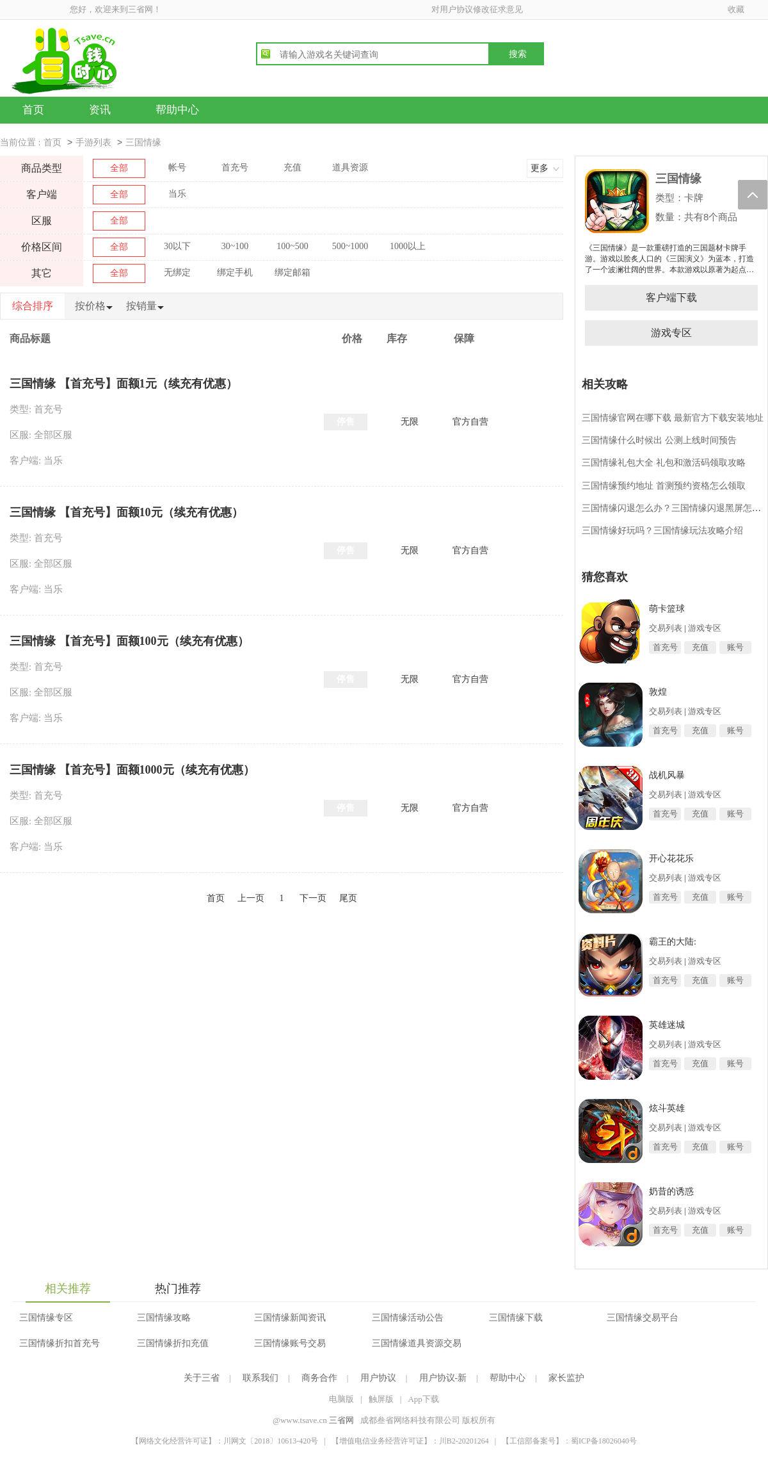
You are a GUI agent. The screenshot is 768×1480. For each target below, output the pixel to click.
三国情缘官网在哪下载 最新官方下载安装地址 (673, 418)
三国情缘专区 (46, 1317)
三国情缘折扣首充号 (59, 1343)
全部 (119, 168)
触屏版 (381, 1399)
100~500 (292, 246)
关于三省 (202, 1378)
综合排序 (32, 305)
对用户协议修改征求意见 (477, 9)
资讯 (100, 110)
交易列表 (665, 628)
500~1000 (350, 246)
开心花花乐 (671, 858)
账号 (735, 647)
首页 (33, 110)
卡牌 (693, 197)
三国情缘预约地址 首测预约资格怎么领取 (664, 486)
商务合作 (319, 1378)
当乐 (177, 194)
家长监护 (566, 1378)
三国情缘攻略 (164, 1317)
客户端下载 (671, 297)
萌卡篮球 (667, 609)
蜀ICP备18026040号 (604, 1440)
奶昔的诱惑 (671, 1191)
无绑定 (177, 272)
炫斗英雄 (667, 1108)
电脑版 (341, 1399)
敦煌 (658, 692)
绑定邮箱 (292, 272)
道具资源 (350, 167)
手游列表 (93, 142)
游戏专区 (671, 332)
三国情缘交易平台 (642, 1317)
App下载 (423, 1399)
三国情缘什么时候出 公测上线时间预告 (659, 440)
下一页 (313, 898)
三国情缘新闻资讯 (290, 1317)
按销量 (141, 305)
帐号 (177, 167)
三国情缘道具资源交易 (416, 1343)
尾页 (348, 898)
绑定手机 (235, 272)
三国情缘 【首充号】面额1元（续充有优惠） (123, 383)
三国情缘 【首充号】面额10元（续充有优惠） (126, 512)
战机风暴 (667, 775)
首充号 (234, 167)
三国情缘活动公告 (408, 1317)
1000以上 (408, 246)
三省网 (341, 1420)
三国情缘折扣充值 (173, 1343)
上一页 (250, 898)
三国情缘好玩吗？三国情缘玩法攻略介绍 (662, 530)
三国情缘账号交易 (290, 1343)
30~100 (235, 246)
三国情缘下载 (516, 1317)
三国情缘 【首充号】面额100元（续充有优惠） (129, 641)
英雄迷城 (667, 1025)
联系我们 (260, 1378)
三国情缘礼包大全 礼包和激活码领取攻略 (664, 463)
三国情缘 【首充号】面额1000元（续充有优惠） (132, 769)
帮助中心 (177, 110)
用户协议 (378, 1378)
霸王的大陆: (672, 942)
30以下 (177, 246)
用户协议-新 (443, 1378)
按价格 (90, 305)
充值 (292, 167)
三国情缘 (143, 142)
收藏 (736, 9)
